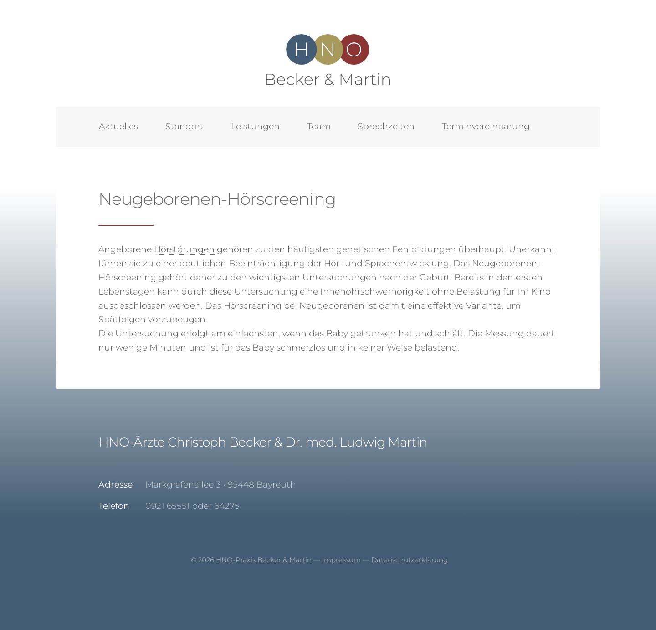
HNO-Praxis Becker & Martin (264, 560)
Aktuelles (118, 126)
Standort (184, 126)
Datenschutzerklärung (409, 560)
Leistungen (255, 126)
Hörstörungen (184, 249)
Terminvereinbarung (486, 126)
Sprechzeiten (386, 126)
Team (319, 126)
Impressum (341, 560)
